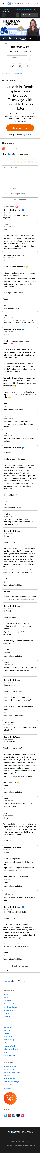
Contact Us (7, 1088)
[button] (36, 3)
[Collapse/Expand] (20, 143)
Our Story (7, 1030)
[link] (17, 15)
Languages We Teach (11, 1046)
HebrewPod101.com (27, 1138)
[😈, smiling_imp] (29, 162)
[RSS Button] (3, 149)
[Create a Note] (20, 65)
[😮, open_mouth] (25, 162)
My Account (7, 1075)
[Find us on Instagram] (22, 1115)
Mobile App (7, 1016)
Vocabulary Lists (9, 1004)
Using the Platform (10, 1079)
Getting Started (9, 1069)
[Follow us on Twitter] (5, 1115)
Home (6, 994)
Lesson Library (6, 9)
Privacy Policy (15, 1141)
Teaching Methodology (11, 1082)
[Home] (18, 5)
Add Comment (20, 200)
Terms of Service (29, 1147)
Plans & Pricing (9, 1040)
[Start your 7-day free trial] (10, 1098)
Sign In (10, 154)
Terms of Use (25, 1141)
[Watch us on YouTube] (9, 1115)
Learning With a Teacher (12, 1085)
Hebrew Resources (10, 1010)
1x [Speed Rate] (23, 38)
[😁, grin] (14, 159)
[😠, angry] (25, 159)
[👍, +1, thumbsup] (36, 162)
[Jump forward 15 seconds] (16, 38)
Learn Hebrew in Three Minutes (22, 9)
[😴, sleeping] (21, 162)
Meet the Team (8, 1033)
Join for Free (20, 128)
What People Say (9, 1036)
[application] (20, 29)
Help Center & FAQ (10, 1066)
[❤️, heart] (32, 162)
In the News (8, 1043)
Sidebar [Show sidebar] (29, 15)
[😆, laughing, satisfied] (29, 159)
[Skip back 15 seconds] (3, 38)
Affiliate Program (9, 1055)
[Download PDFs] (27, 65)
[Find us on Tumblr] (18, 1115)
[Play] (10, 38)
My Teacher (7, 1013)
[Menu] (3, 3)
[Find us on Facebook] (13, 1115)
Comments (18, 73)
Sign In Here (27, 135)
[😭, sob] (14, 162)
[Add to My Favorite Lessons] (12, 65)
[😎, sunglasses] (21, 159)
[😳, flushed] (10, 159)
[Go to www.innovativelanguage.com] (20, 1131)
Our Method (8, 1027)
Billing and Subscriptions (12, 1072)
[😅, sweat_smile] (32, 159)
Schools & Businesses (11, 1049)
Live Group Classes (10, 1007)
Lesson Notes (5, 73)
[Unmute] (30, 38)
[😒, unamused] (18, 159)
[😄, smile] (7, 159)
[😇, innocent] (18, 162)
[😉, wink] (36, 159)
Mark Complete (17, 58)
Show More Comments (20, 966)
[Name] (20, 188)
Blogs (5, 1052)
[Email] (20, 194)
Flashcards (7, 1001)
